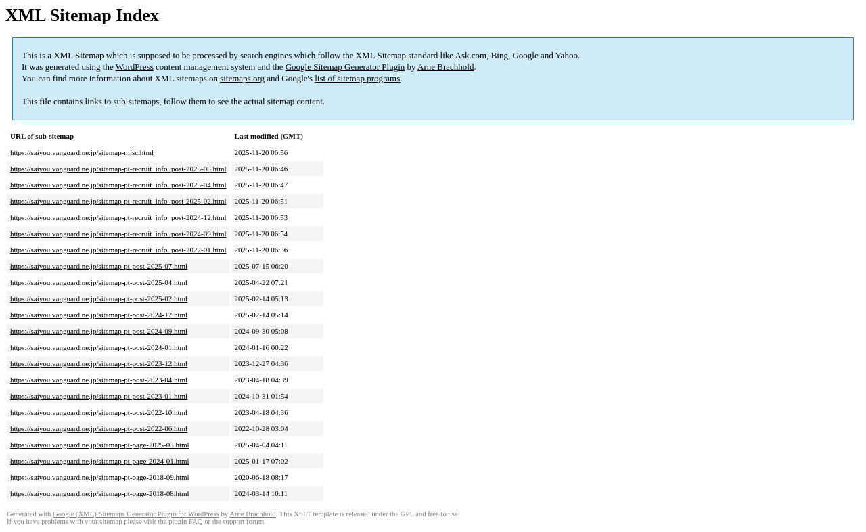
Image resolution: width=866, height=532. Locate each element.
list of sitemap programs (357, 78)
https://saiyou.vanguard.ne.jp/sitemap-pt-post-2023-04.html (98, 380)
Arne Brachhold (445, 67)
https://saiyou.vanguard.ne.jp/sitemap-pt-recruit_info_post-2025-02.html (118, 201)
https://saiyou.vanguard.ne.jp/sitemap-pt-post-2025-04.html (98, 282)
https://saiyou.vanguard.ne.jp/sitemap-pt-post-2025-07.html (98, 266)
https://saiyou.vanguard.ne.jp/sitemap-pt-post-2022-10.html (98, 412)
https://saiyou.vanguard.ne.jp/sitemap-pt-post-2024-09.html (98, 331)
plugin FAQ (185, 521)
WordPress (135, 67)
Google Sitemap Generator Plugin (345, 67)
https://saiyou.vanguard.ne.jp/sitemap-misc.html (82, 152)
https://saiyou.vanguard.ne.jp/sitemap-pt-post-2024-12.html (98, 315)
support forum (243, 521)
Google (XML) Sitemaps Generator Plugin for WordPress (136, 514)
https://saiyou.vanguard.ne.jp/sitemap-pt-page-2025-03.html (99, 445)
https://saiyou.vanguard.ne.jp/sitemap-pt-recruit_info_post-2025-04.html (118, 185)
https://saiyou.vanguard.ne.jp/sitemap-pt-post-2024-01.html (98, 347)
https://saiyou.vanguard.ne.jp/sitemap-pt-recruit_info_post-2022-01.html (118, 250)
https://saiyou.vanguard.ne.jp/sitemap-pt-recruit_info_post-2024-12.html (118, 217)
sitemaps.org (242, 78)
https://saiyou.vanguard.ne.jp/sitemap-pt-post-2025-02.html (98, 298)
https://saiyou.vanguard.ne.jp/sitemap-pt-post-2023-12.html (98, 363)
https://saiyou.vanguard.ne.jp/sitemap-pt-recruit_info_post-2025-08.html (118, 168)
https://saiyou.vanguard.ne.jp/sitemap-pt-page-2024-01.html (99, 461)
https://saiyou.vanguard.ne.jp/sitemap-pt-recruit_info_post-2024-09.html (118, 233)
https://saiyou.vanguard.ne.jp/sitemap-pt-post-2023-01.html (98, 396)
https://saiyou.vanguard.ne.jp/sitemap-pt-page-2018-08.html (99, 493)
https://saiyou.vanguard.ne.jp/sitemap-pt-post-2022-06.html (98, 428)
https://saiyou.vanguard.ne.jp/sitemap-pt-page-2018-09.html (99, 477)
